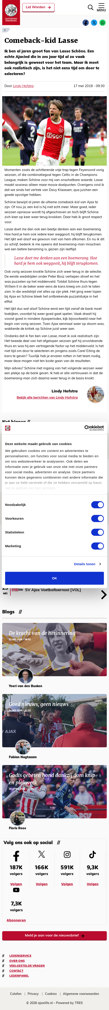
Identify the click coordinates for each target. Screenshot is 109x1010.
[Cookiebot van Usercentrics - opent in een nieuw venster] (84, 428)
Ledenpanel (19, 975)
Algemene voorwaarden (81, 994)
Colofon (15, 994)
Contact (16, 971)
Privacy (33, 994)
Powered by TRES (69, 1003)
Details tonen (84, 564)
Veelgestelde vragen (27, 965)
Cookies (51, 994)
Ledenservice (20, 955)
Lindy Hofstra (23, 86)
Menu (101, 7)
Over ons (17, 961)
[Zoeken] (90, 7)
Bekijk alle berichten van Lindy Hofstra (47, 398)
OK (54, 578)
